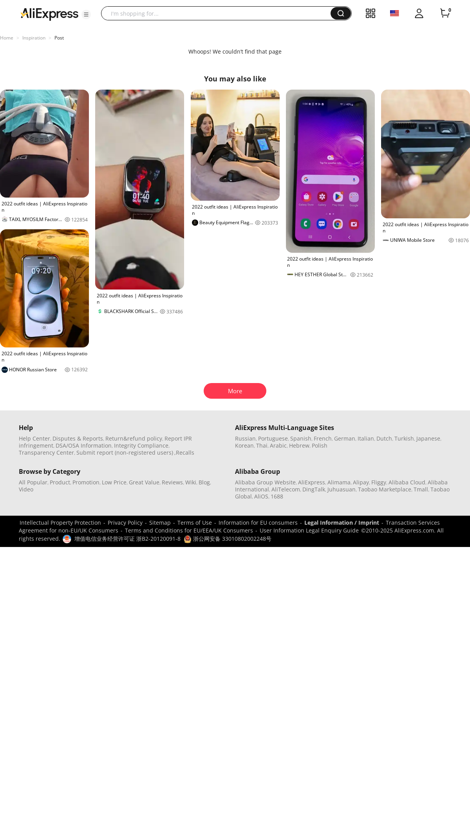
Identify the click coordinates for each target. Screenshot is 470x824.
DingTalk (313, 489)
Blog (204, 482)
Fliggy (378, 482)
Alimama (339, 482)
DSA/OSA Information (84, 445)
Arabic (278, 445)
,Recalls (184, 452)
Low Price (114, 482)
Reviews (172, 482)
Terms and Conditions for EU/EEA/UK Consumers (189, 530)
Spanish (300, 438)
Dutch (384, 438)
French (323, 438)
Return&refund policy (133, 438)
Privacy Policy (125, 522)
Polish (319, 445)
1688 (277, 496)
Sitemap (160, 522)
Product (60, 482)
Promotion (85, 482)
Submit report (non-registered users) (124, 452)
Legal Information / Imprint (341, 522)
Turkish (404, 438)
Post (59, 37)
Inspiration (33, 37)
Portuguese (273, 438)
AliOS (261, 496)
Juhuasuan (341, 489)
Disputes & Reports (77, 438)
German (344, 438)
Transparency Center (46, 452)
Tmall (421, 489)
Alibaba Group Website (265, 482)
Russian (245, 438)
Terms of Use (194, 522)
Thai (262, 445)
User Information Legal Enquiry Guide (309, 530)
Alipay (361, 482)
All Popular (33, 482)
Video (26, 489)
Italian (366, 438)
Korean (244, 445)
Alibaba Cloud (407, 482)
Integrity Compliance (141, 445)
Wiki (190, 482)
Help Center (34, 438)
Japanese (428, 438)
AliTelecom (285, 489)
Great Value (144, 482)
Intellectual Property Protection (60, 522)
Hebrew (299, 445)
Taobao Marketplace (384, 489)
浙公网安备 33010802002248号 (227, 538)
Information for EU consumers (258, 522)
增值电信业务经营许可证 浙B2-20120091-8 (127, 538)
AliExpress (311, 482)
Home (6, 37)
